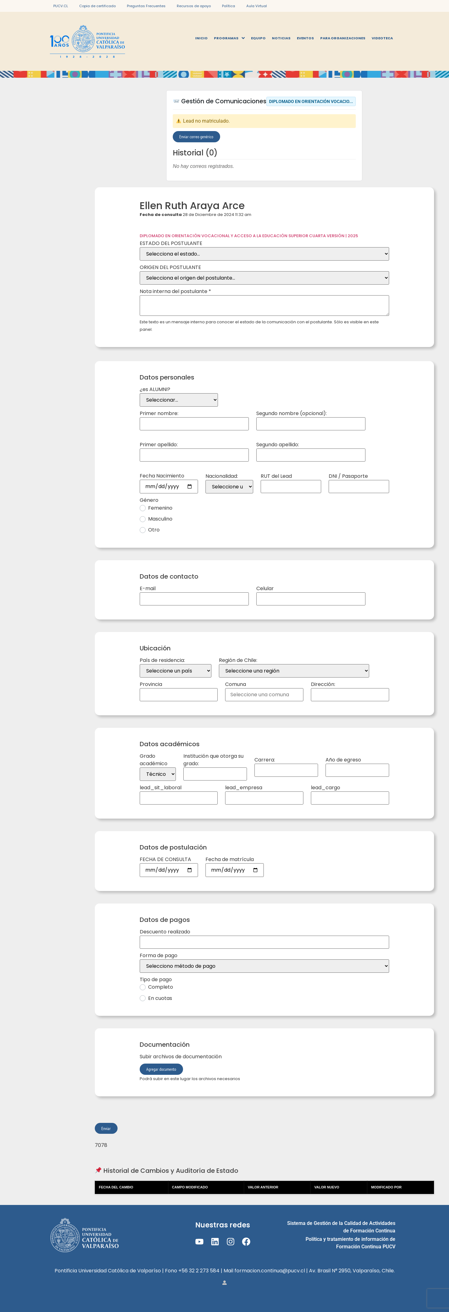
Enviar (106, 1128)
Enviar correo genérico (196, 137)
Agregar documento (161, 1069)
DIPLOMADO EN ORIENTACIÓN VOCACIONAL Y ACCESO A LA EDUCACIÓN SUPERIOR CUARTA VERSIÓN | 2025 (249, 236)
